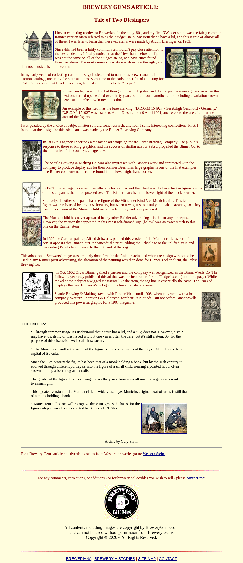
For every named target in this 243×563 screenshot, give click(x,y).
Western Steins (154, 454)
